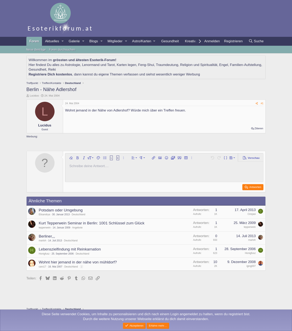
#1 (262, 103)
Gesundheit (170, 41)
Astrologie (72, 65)
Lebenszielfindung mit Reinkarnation (70, 249)
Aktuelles (52, 41)
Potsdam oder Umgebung (61, 210)
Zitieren (258, 128)
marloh (42, 240)
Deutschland (78, 214)
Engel (223, 65)
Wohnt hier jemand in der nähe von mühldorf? (78, 262)
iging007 (251, 266)
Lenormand (91, 65)
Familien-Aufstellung (245, 65)
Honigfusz (44, 253)
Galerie (74, 41)
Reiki (52, 69)
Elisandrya (44, 214)
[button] (62, 41)
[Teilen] (256, 103)
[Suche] (256, 41)
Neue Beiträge (36, 49)
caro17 (42, 266)
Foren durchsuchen (62, 49)
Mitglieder (114, 41)
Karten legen (126, 65)
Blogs (93, 41)
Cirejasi (252, 214)
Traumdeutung (167, 65)
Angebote (77, 227)
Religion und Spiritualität (198, 65)
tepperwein (45, 227)
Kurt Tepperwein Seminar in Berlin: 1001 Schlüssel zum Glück (91, 223)
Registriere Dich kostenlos (50, 74)
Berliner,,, (47, 236)
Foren (34, 41)
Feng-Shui (146, 65)
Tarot (111, 65)
